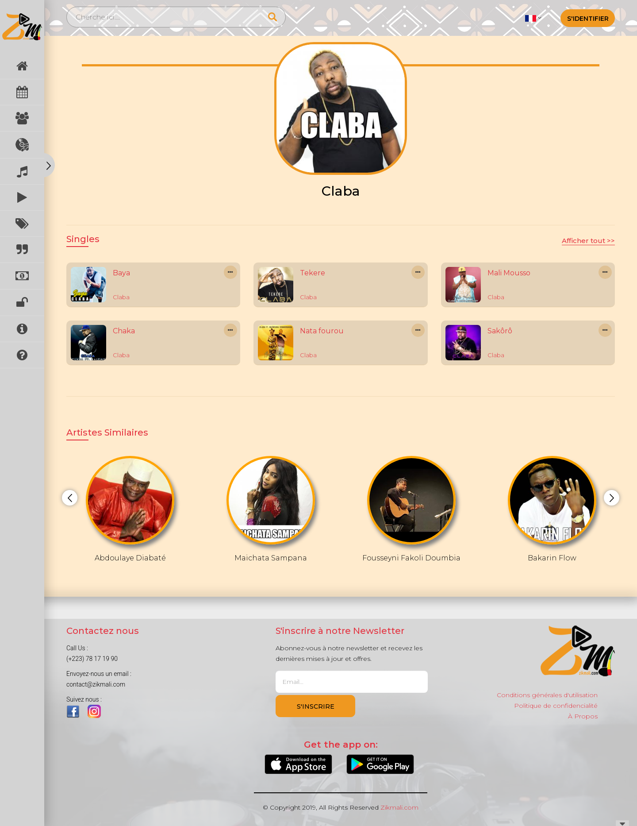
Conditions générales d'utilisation (547, 695)
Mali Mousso (508, 273)
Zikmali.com (399, 807)
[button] (533, 18)
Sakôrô (499, 331)
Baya (121, 273)
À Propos (583, 716)
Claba (121, 297)
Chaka (124, 331)
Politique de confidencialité (556, 706)
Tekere (312, 273)
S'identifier (588, 19)
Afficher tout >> (588, 240)
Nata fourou (322, 331)
